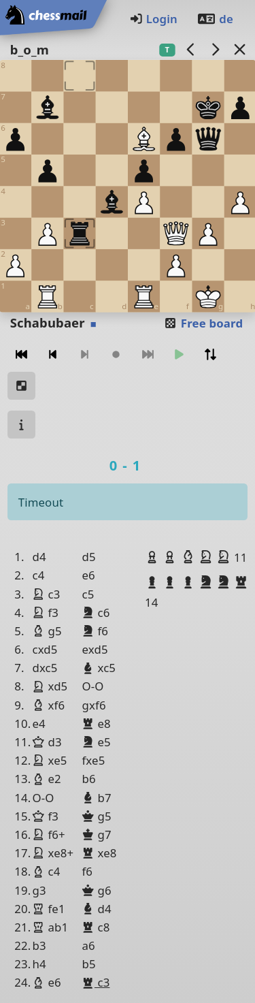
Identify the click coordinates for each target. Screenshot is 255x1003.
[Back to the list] (239, 49)
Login (153, 19)
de (215, 19)
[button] (154, 557)
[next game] (214, 49)
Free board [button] (203, 323)
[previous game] (190, 49)
